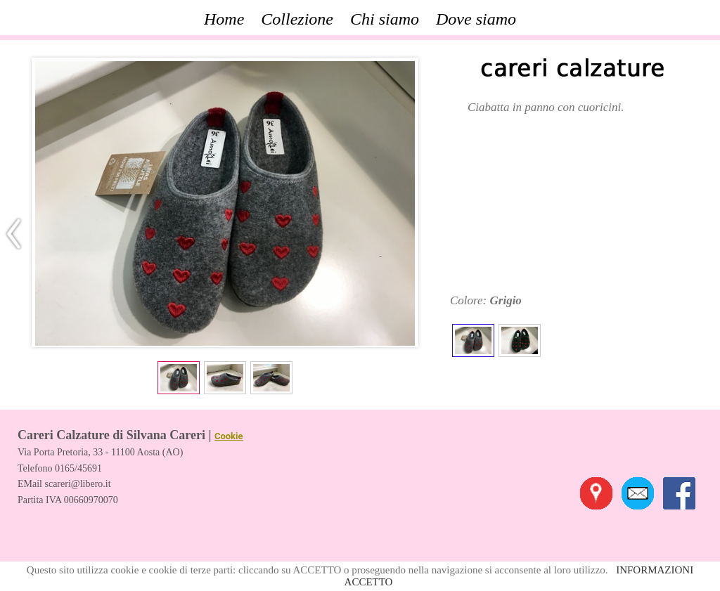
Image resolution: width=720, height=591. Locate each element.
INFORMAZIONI (654, 570)
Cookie (228, 436)
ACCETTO (369, 581)
